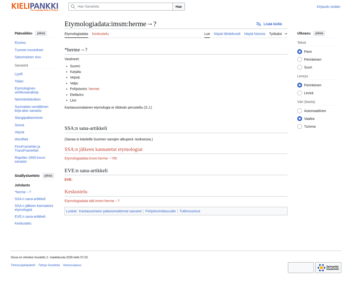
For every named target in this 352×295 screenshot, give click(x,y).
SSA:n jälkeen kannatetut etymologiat (104, 149)
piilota (41, 33)
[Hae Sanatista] (120, 7)
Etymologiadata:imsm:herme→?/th (91, 158)
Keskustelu (76, 191)
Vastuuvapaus (72, 265)
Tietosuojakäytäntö (23, 265)
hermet (94, 89)
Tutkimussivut (189, 211)
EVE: (69, 180)
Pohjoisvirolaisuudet (160, 211)
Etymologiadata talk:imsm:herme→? (92, 201)
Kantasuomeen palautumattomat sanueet (110, 211)
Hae (179, 7)
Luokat (71, 211)
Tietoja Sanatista (49, 265)
